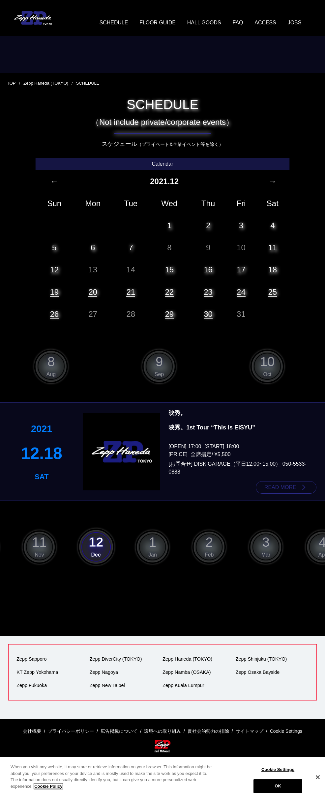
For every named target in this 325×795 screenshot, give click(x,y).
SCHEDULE (113, 23)
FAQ (238, 23)
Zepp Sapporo (31, 659)
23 (208, 292)
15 (169, 269)
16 (208, 269)
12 (54, 269)
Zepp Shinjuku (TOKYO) (261, 659)
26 (54, 314)
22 (169, 292)
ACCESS (266, 23)
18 (272, 269)
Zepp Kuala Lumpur (183, 685)
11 (272, 247)
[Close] (317, 785)
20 (92, 292)
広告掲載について (119, 731)
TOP (11, 83)
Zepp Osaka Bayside (258, 672)
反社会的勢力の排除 (208, 731)
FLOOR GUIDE (157, 23)
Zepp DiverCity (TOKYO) (116, 659)
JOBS (295, 23)
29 (169, 314)
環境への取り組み (162, 731)
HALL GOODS (204, 23)
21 (130, 292)
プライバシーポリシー (71, 731)
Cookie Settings (277, 777)
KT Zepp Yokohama (37, 672)
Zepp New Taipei (107, 685)
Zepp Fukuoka (31, 685)
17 (241, 269)
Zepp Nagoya (104, 672)
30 (208, 314)
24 (241, 292)
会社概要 (32, 731)
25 (272, 292)
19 (54, 292)
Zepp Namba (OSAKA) (186, 672)
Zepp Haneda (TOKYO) (45, 83)
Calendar (162, 164)
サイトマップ (249, 731)
